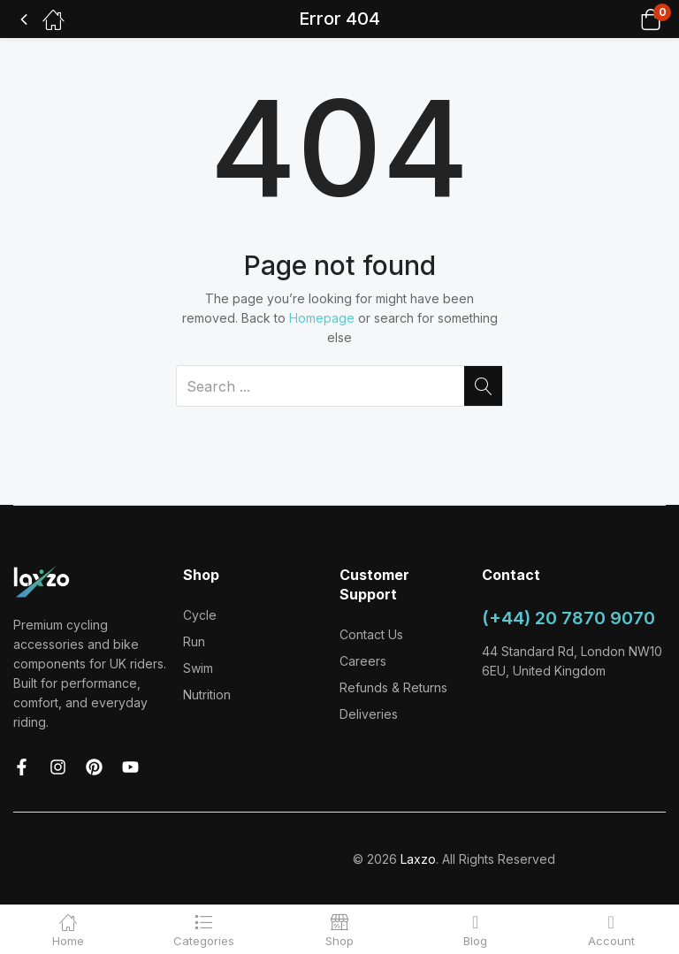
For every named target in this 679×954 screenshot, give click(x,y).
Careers (363, 660)
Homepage (322, 317)
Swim (198, 667)
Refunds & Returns (393, 687)
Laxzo (418, 858)
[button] (628, 19)
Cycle (200, 614)
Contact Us (371, 634)
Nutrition (207, 694)
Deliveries (369, 713)
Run (194, 641)
